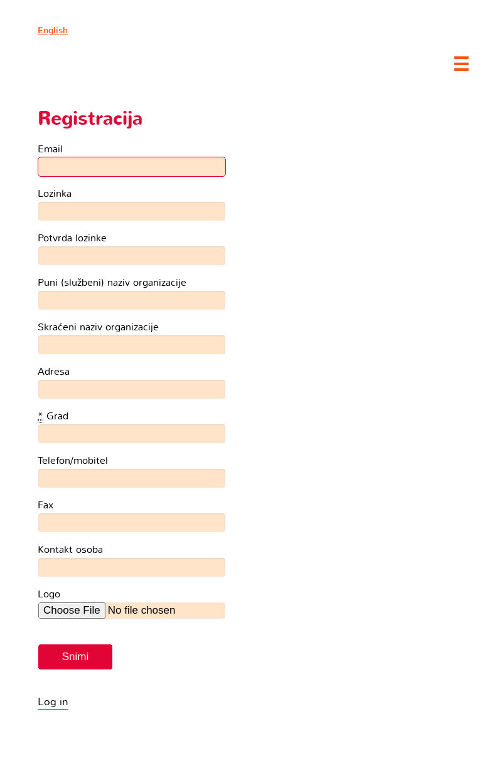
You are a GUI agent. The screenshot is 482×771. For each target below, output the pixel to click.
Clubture (125, 63)
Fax (45, 504)
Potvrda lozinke (72, 237)
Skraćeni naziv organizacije (98, 326)
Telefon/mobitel (73, 460)
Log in (53, 702)
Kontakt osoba (70, 549)
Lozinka (55, 193)
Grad (53, 416)
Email (50, 148)
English (53, 30)
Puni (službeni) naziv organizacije (112, 282)
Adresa (54, 371)
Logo (49, 594)
